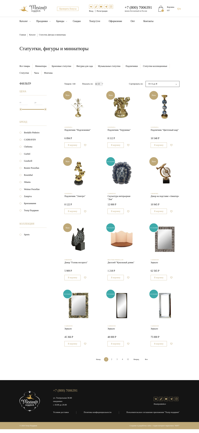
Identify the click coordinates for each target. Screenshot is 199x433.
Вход (91, 11)
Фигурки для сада (85, 66)
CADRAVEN (30, 140)
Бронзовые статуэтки (61, 66)
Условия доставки (61, 416)
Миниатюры (41, 66)
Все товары (25, 66)
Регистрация (102, 11)
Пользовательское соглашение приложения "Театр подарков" (153, 416)
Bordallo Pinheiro (31, 133)
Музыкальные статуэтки (109, 66)
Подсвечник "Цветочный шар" (165, 131)
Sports (27, 235)
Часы (36, 73)
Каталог (24, 21)
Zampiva (28, 196)
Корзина (170, 7)
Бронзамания (30, 203)
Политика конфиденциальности (97, 416)
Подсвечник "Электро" (74, 198)
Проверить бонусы (68, 9)
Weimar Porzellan (32, 189)
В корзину (72, 146)
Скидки (77, 21)
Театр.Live (94, 21)
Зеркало (154, 265)
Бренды (60, 21)
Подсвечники (132, 66)
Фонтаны (48, 73)
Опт (133, 21)
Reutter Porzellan (31, 168)
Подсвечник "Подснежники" (77, 131)
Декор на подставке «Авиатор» (165, 198)
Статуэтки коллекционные (156, 66)
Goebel (27, 154)
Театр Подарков (31, 210)
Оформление (115, 21)
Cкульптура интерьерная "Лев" (118, 199)
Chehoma (28, 147)
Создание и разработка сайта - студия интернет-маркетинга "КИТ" (154, 429)
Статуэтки (24, 73)
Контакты (148, 21)
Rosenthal (28, 175)
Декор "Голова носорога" (75, 265)
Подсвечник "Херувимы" (119, 131)
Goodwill (28, 161)
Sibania (27, 182)
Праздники (42, 21)
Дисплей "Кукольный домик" (120, 265)
